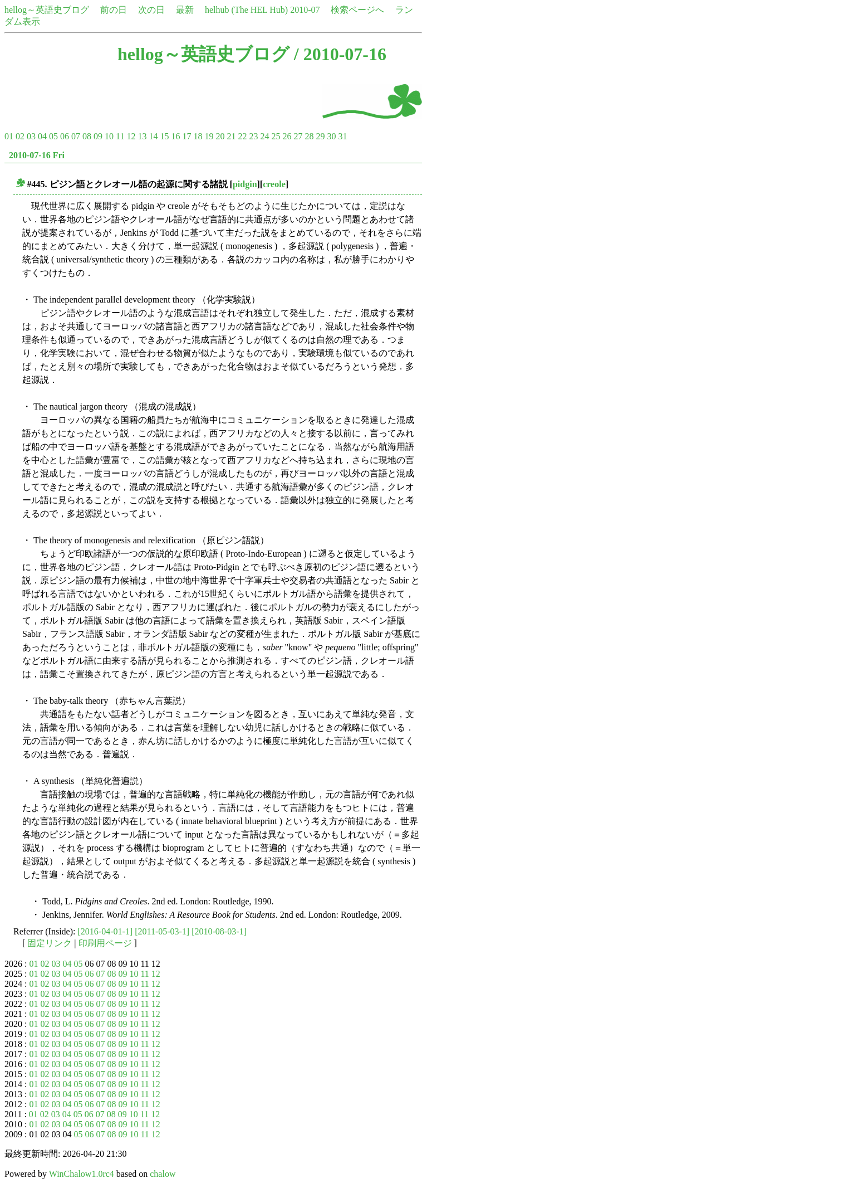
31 (342, 136)
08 (86, 136)
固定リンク (49, 943)
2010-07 (305, 9)
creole (274, 184)
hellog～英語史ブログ (46, 9)
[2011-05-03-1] (162, 931)
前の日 (113, 9)
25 (275, 136)
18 (197, 136)
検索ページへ (357, 9)
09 (98, 136)
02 (20, 136)
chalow (162, 1174)
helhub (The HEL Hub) (246, 9)
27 (297, 136)
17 (186, 136)
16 (175, 136)
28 (309, 136)
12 (130, 136)
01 (8, 136)
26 (286, 136)
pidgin (245, 184)
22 (242, 136)
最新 (185, 9)
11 (120, 136)
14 (153, 136)
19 (208, 136)
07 (75, 136)
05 (53, 136)
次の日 (151, 9)
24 (264, 136)
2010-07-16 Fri (37, 155)
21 (231, 136)
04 (42, 136)
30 (331, 136)
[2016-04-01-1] (105, 931)
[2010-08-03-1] (219, 931)
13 (142, 136)
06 (64, 136)
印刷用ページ (105, 943)
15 (164, 136)
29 (320, 136)
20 (219, 136)
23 (253, 136)
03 (31, 136)
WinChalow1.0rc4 (81, 1174)
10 (109, 136)
